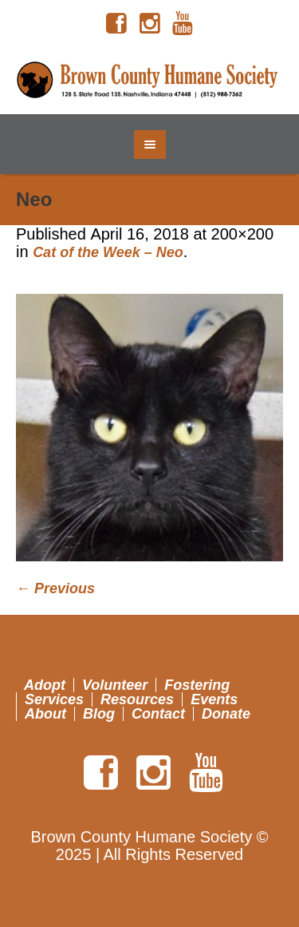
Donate (226, 714)
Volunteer (115, 685)
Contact (158, 714)
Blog (99, 714)
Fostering (197, 685)
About (45, 714)
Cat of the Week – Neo (108, 252)
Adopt (44, 685)
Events (214, 699)
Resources (137, 699)
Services (54, 699)
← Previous (55, 588)
